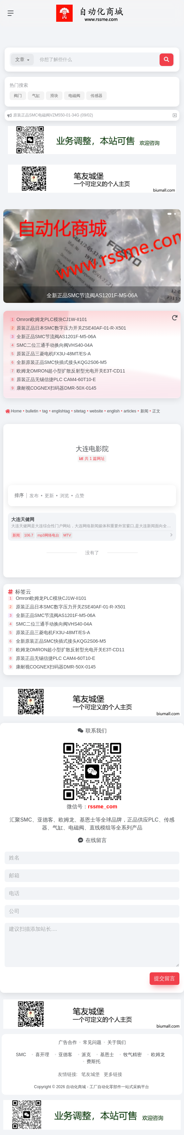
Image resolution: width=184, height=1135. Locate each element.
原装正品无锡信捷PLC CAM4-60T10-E (56, 379)
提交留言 (164, 978)
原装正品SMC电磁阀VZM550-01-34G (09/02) (53, 115)
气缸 (36, 95)
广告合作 (67, 1042)
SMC (21, 1054)
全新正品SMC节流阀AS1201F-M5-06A (56, 336)
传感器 (96, 95)
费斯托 (93, 1061)
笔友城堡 (90, 1074)
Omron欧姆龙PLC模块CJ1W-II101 (52, 319)
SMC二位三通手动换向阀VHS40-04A (55, 345)
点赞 (79, 495)
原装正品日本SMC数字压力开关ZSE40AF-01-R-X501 (71, 328)
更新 (49, 495)
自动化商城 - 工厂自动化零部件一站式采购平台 (107, 1087)
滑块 (54, 95)
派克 (86, 1054)
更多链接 (113, 1074)
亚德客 (65, 1054)
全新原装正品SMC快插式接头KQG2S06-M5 (62, 362)
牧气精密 (132, 1054)
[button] (22, 59)
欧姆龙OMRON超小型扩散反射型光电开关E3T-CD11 (71, 370)
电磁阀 (74, 95)
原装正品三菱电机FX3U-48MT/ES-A (54, 353)
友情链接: (68, 1074)
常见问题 (92, 1042)
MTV (67, 535)
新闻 (16, 535)
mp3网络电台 (48, 535)
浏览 (64, 495)
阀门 (18, 95)
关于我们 (116, 1042)
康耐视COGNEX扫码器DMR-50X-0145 (56, 388)
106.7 (28, 535)
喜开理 (42, 1054)
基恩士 (107, 1054)
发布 (34, 495)
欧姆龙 (158, 1054)
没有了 (92, 552)
